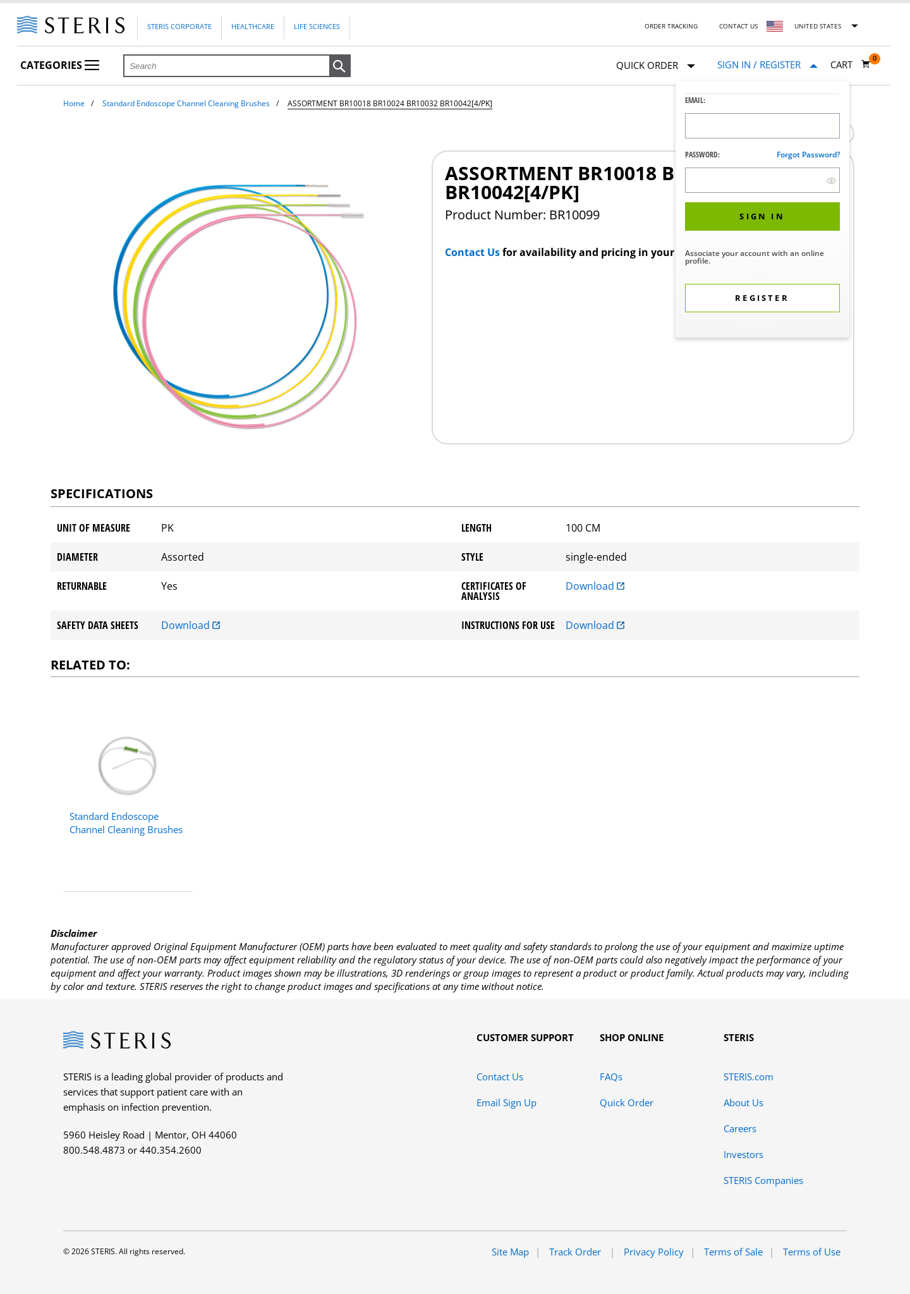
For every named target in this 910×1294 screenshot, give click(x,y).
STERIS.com (749, 1076)
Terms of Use (811, 1251)
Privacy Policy (654, 1251)
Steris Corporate (179, 26)
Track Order (576, 1251)
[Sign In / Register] (767, 65)
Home (74, 103)
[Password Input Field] (762, 180)
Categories (59, 65)
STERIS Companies (763, 1180)
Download (595, 586)
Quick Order (655, 66)
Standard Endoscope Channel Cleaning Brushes (186, 103)
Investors (743, 1154)
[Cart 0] (850, 64)
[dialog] (762, 211)
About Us (743, 1102)
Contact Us (738, 25)
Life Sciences (317, 26)
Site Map (510, 1251)
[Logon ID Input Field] (762, 125)
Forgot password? (808, 154)
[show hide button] (831, 180)
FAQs (611, 1076)
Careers (740, 1128)
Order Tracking (671, 25)
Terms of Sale (733, 1251)
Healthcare (252, 26)
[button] (340, 66)
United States (817, 25)
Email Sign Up (506, 1102)
